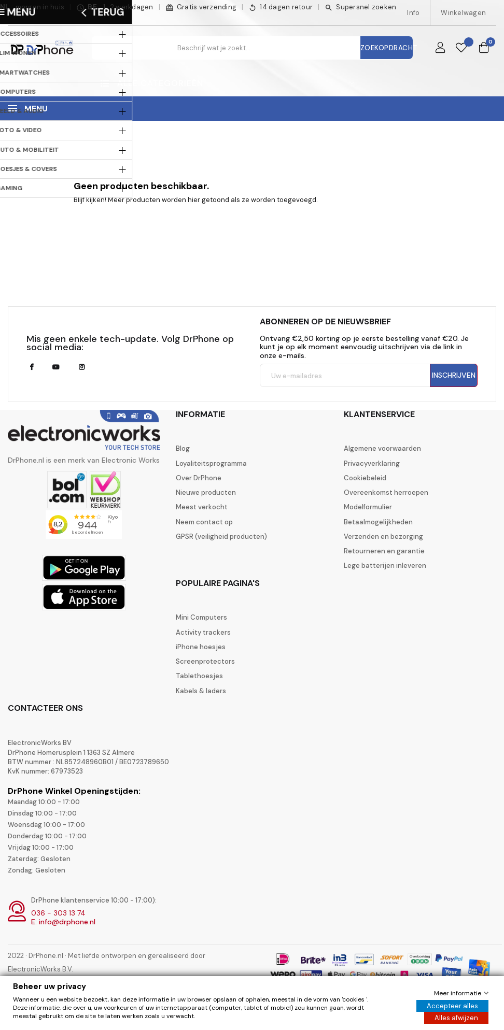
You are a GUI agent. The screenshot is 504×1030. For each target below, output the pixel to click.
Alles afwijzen (456, 1017)
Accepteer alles (452, 1006)
